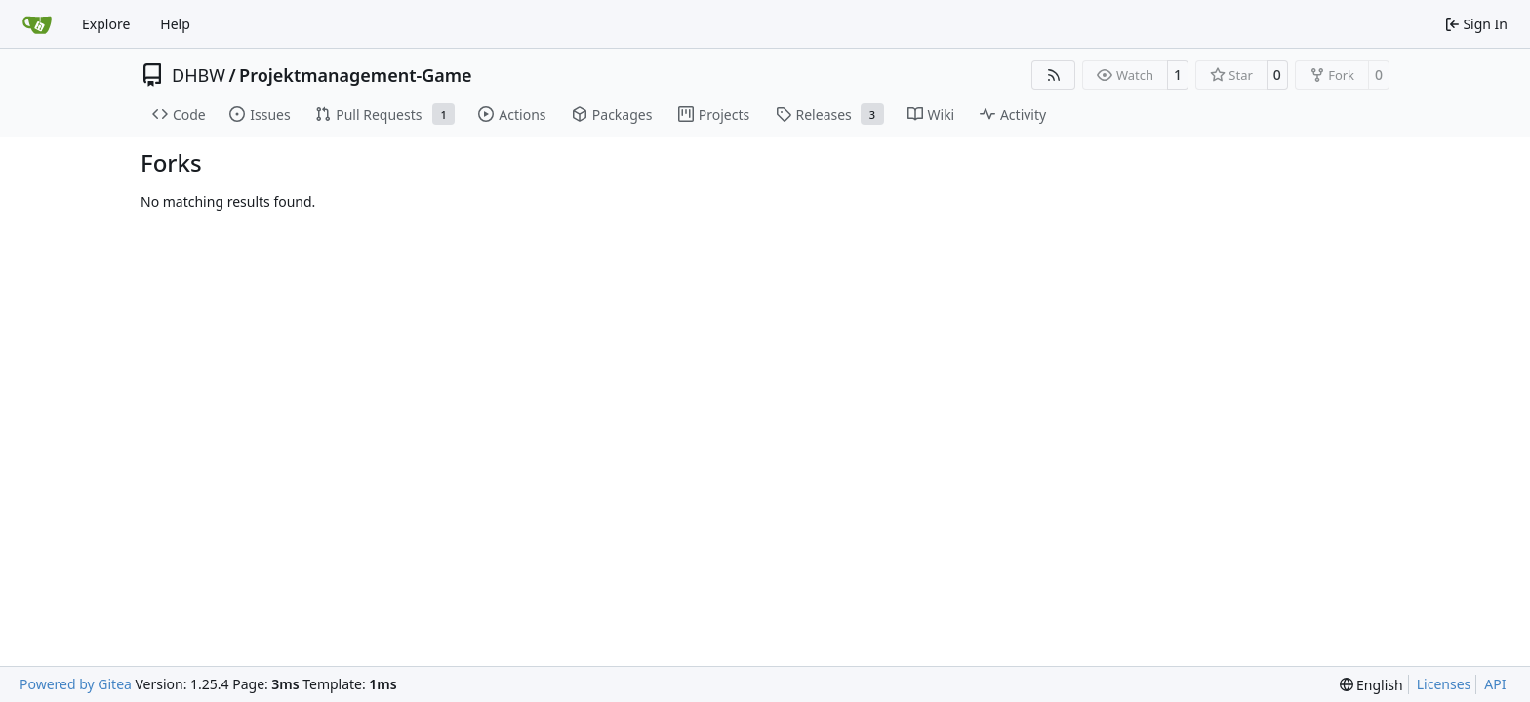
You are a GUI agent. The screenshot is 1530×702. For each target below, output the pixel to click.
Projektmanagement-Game (355, 75)
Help (175, 24)
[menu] (1371, 685)
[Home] (37, 24)
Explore (106, 24)
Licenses (1444, 684)
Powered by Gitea (76, 684)
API (1495, 684)
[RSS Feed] (1053, 75)
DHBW (198, 75)
